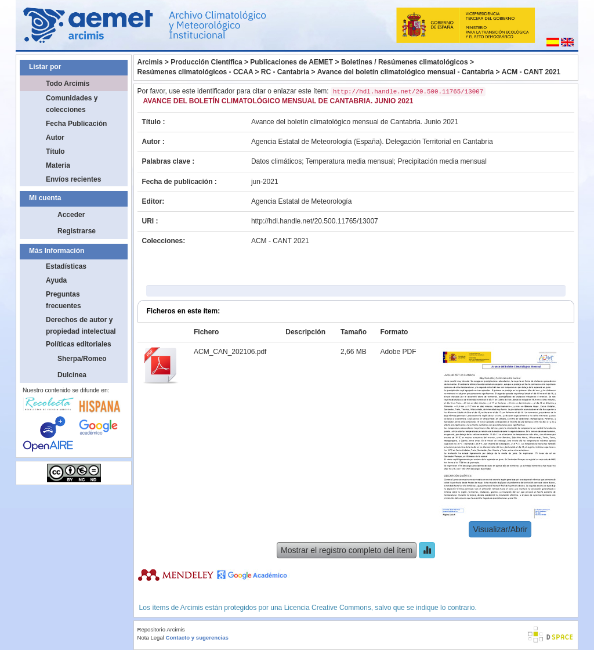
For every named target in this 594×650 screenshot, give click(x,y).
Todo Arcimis (67, 84)
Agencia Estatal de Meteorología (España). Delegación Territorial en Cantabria (372, 142)
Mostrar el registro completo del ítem (346, 550)
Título (55, 151)
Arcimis (150, 62)
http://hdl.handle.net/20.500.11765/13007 (314, 221)
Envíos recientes (73, 179)
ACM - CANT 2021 (531, 72)
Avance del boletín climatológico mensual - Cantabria (405, 72)
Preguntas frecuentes (63, 300)
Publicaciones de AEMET (291, 62)
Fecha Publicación (76, 124)
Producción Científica (206, 62)
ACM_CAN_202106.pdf (230, 352)
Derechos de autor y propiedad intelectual (81, 325)
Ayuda (56, 280)
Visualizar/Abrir (500, 529)
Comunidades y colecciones (71, 104)
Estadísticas (66, 266)
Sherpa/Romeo (82, 359)
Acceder (71, 215)
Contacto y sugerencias (197, 637)
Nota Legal (150, 637)
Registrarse (76, 231)
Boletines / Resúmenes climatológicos (404, 62)
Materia (58, 165)
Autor (55, 137)
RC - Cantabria (285, 72)
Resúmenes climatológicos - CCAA (195, 72)
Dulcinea (71, 375)
